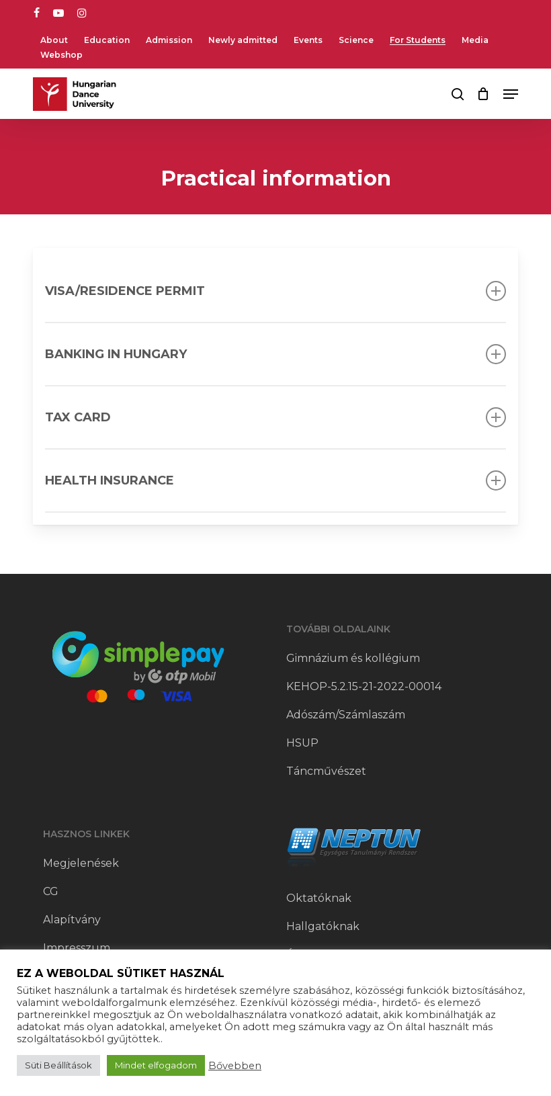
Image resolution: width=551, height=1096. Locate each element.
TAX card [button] (275, 417)
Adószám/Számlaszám (345, 714)
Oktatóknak (318, 898)
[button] (510, 94)
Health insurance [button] (275, 480)
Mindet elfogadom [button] (156, 1065)
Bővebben (234, 1066)
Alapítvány (72, 919)
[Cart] (483, 94)
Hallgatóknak (322, 926)
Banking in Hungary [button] (275, 354)
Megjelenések (81, 863)
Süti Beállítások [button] (58, 1065)
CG (50, 891)
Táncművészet (326, 771)
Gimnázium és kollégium (353, 658)
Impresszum (76, 947)
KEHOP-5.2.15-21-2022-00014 (363, 686)
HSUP (302, 742)
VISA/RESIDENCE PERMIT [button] (275, 291)
